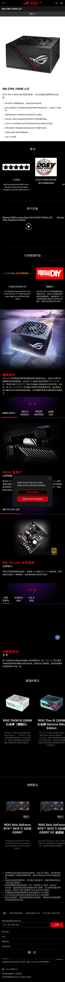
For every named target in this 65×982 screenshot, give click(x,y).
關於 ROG (5, 932)
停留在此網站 (33, 492)
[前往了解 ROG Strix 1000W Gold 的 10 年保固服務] (31, 599)
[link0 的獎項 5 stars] (16, 174)
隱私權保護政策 (8, 974)
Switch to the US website (32, 499)
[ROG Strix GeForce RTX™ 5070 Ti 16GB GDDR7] (17, 816)
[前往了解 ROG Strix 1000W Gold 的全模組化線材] (18, 599)
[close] (49, 478)
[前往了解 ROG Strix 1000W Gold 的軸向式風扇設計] (25, 413)
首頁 (3, 937)
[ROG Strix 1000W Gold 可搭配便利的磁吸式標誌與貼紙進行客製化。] (32, 627)
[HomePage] (4, 913)
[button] (3, 3)
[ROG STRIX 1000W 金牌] (51, 913)
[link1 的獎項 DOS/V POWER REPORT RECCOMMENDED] (46, 172)
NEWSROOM (6, 946)
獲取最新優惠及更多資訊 (11, 921)
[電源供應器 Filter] (33, 913)
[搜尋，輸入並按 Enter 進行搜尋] (56, 3)
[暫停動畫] (57, 637)
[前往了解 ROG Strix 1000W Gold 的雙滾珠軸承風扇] (38, 413)
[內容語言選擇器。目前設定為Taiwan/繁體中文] (10, 969)
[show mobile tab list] (32, 14)
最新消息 (5, 942)
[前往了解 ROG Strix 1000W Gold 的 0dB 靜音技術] (51, 413)
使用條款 (18, 974)
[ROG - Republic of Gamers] (33, 3)
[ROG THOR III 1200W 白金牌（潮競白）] (17, 709)
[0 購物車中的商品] (61, 3)
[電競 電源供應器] (16, 913)
